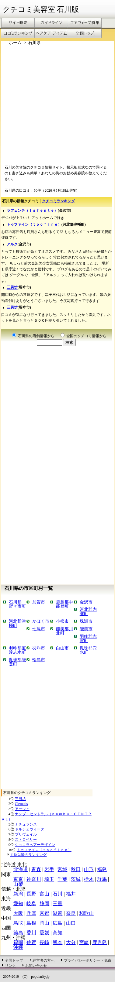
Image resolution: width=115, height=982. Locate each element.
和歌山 (86, 913)
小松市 (62, 621)
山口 (71, 923)
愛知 (18, 903)
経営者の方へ (43, 960)
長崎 (44, 942)
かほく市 (40, 621)
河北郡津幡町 (17, 623)
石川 (57, 893)
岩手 (49, 869)
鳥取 (18, 923)
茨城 (76, 879)
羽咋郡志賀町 (88, 638)
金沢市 (86, 602)
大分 (71, 942)
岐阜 (31, 903)
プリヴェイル (26, 834)
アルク (12, 244)
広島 (57, 923)
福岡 (18, 942)
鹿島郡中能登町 (64, 604)
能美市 (86, 628)
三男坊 (12, 288)
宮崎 (84, 942)
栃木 (89, 879)
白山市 (62, 647)
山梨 (18, 884)
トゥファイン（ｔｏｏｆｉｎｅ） (34, 224)
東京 (18, 879)
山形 (89, 869)
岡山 (44, 923)
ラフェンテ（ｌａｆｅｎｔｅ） (32, 210)
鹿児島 (99, 942)
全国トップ (14, 960)
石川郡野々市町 (17, 604)
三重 (57, 903)
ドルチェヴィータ (29, 829)
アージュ (22, 809)
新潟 (18, 893)
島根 (31, 923)
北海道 (20, 869)
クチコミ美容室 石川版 (41, 9)
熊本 (57, 942)
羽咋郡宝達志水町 (17, 650)
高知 (57, 932)
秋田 (76, 869)
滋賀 (57, 913)
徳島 (18, 932)
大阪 (18, 913)
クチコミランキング (58, 201)
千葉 (62, 879)
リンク (10, 965)
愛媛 (44, 932)
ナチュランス (26, 824)
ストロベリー (26, 839)
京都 (44, 913)
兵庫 (31, 913)
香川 (31, 932)
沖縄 (18, 947)
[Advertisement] (57, 103)
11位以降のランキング (28, 855)
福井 (71, 893)
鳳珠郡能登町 (17, 661)
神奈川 (33, 879)
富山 (44, 893)
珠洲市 (86, 621)
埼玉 (49, 879)
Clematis (21, 804)
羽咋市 (38, 647)
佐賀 (31, 942)
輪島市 (38, 659)
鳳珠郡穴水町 (88, 650)
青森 (36, 869)
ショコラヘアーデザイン (35, 845)
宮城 (62, 869)
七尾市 (38, 628)
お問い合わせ (36, 965)
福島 (102, 869)
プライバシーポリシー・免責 (87, 960)
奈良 (71, 913)
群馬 (102, 879)
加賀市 (38, 602)
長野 (31, 893)
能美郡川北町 (64, 630)
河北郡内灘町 (88, 611)
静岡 (44, 903)
